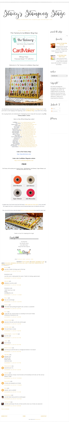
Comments (54, 111)
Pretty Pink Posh (29, 263)
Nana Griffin (7, 381)
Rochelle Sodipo (8, 327)
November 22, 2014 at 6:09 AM (12, 405)
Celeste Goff (7, 402)
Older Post (44, 416)
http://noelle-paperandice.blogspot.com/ (28, 132)
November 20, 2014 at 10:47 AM (13, 398)
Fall (24, 263)
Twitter (24, 259)
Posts (53, 108)
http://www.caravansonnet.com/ (28, 130)
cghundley (6, 354)
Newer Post (4, 416)
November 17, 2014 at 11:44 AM (13, 294)
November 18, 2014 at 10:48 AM (13, 378)
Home (24, 416)
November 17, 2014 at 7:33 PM (12, 323)
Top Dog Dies (9, 264)
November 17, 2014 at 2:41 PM (12, 308)
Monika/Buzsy (7, 395)
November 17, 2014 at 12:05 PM (13, 301)
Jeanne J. (6, 304)
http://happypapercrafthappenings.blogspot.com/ (27, 145)
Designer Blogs (37, 419)
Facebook (20, 259)
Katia (5, 388)
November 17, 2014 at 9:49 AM (12, 278)
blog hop (7, 263)
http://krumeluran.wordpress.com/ (30, 136)
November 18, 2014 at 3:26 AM (12, 369)
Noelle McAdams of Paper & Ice (34, 109)
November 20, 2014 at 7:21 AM (12, 392)
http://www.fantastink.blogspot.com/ (28, 134)
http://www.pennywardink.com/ (27, 135)
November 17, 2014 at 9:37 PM (12, 362)
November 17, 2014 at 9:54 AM (12, 285)
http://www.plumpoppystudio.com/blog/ (27, 142)
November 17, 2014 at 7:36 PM (12, 330)
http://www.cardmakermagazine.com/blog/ (26, 122)
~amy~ (6, 340)
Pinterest (28, 259)
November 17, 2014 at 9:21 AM (12, 271)
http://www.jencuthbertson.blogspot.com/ (28, 144)
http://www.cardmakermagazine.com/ (24, 160)
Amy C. (6, 298)
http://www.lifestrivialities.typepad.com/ (27, 140)
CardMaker (13, 263)
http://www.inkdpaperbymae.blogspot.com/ (27, 128)
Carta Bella (19, 263)
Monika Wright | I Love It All (10, 334)
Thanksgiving (37, 263)
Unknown (6, 281)
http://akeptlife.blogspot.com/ (27, 125)
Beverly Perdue (7, 320)
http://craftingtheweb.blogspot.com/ (28, 143)
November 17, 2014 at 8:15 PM (12, 337)
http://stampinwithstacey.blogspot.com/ (27, 133)
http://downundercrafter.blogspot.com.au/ (27, 146)
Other (32, 259)
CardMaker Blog (30, 110)
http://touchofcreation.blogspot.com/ (27, 138)
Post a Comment (5, 409)
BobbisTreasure (8, 347)
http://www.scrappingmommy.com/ (27, 126)
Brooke (6, 267)
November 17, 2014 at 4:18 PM (12, 317)
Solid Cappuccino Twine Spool (31, 204)
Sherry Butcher (7, 366)
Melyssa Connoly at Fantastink (27, 210)
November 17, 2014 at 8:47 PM (12, 351)
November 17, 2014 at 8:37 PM (12, 344)
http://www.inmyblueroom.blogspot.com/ (27, 141)
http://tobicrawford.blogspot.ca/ (27, 137)
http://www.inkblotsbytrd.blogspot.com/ (28, 131)
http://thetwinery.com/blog (27, 123)
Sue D (5, 311)
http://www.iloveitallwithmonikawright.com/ (27, 124)
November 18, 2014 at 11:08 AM (13, 385)
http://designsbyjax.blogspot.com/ (27, 127)
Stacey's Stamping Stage (34, 14)
